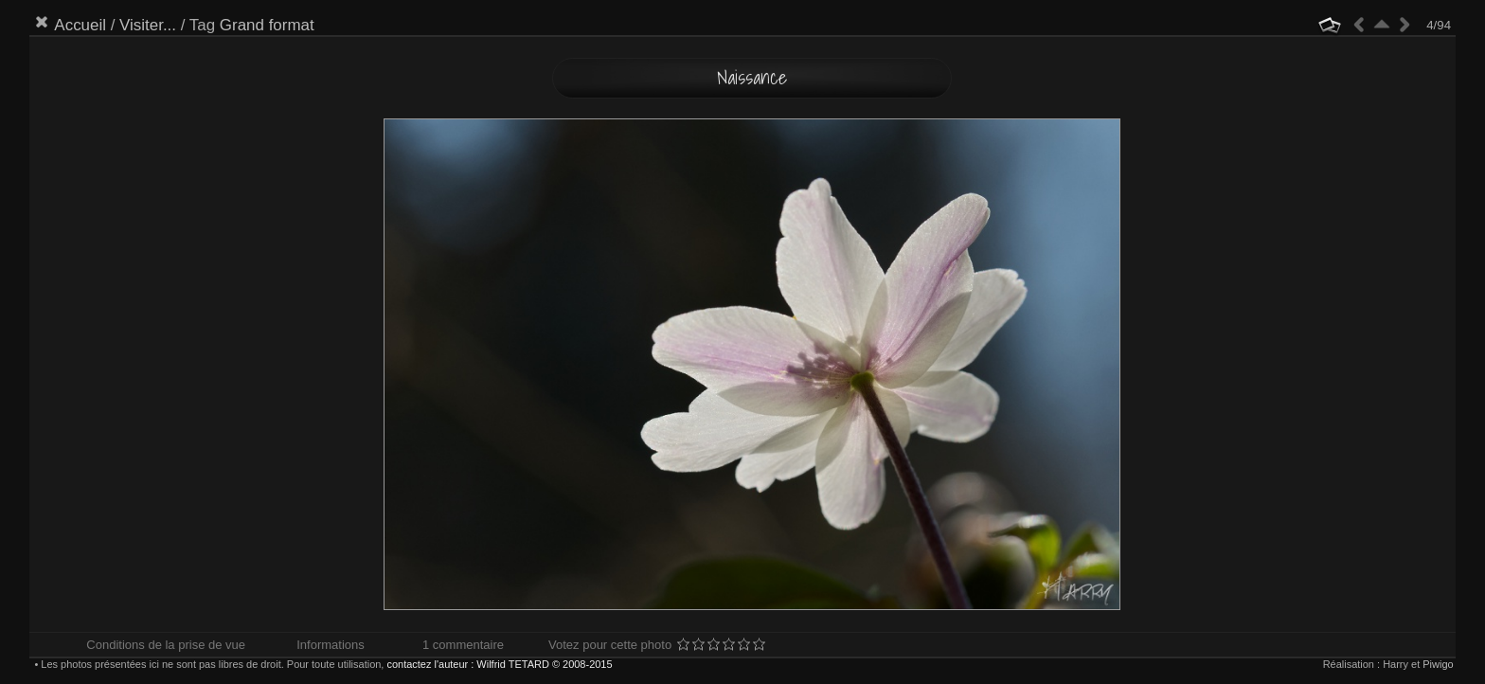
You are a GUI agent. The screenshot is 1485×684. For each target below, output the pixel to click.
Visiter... (147, 25)
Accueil (80, 25)
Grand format (267, 25)
